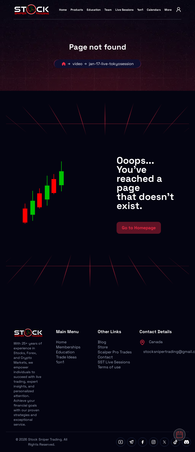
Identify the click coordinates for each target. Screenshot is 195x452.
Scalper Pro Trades (115, 352)
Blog (102, 342)
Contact (105, 357)
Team (108, 10)
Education (94, 10)
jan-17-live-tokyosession (111, 63)
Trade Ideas (66, 357)
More (168, 10)
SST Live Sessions (114, 362)
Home (63, 10)
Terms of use (109, 367)
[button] (61, 195)
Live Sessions (124, 10)
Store (103, 347)
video (77, 63)
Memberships (68, 347)
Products (77, 10)
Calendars (154, 10)
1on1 (140, 10)
